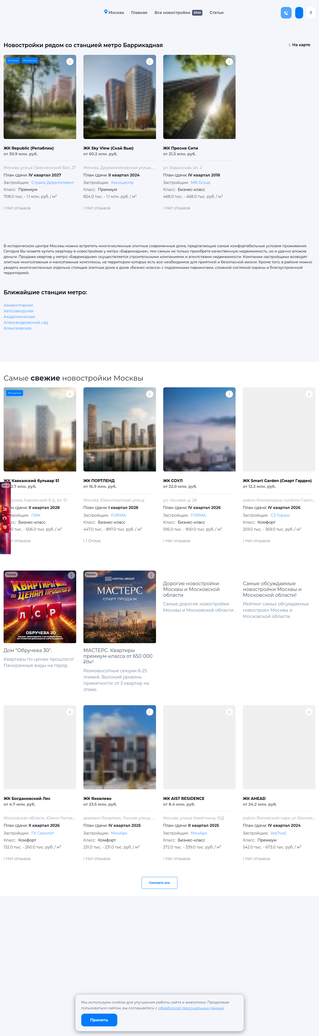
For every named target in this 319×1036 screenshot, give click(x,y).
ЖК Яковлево (97, 798)
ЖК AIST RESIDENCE (184, 798)
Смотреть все (159, 883)
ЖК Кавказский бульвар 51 (31, 480)
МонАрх (119, 833)
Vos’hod (278, 833)
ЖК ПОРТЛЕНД (99, 480)
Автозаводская (18, 311)
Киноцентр (122, 182)
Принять (99, 1020)
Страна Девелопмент (52, 182)
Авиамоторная (18, 305)
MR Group (200, 182)
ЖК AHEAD (254, 798)
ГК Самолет (42, 833)
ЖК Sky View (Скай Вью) (108, 148)
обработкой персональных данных (191, 1008)
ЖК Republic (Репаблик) (29, 148)
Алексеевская (17, 328)
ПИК (35, 515)
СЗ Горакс (280, 515)
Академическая (19, 316)
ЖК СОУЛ (173, 480)
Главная (139, 12)
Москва (114, 12)
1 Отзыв (92, 541)
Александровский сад (26, 322)
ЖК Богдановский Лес (27, 798)
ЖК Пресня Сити (180, 148)
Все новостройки (172, 12)
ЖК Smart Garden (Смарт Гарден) (277, 480)
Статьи (217, 12)
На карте (299, 45)
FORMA (118, 515)
